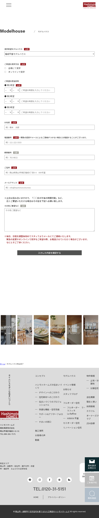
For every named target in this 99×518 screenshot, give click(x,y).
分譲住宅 (94, 388)
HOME (36, 497)
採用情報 (90, 406)
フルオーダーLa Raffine (76, 410)
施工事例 (39, 430)
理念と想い (91, 401)
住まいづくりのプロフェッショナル (50, 403)
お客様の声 (40, 435)
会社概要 (90, 397)
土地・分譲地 (94, 382)
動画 (37, 439)
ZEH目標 (90, 423)
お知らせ (67, 389)
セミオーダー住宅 (71, 422)
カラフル (90, 410)
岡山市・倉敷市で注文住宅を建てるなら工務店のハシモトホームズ (42, 511)
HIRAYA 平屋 (73, 418)
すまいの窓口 (45, 421)
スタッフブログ (70, 393)
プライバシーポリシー (57, 497)
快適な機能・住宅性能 (49, 409)
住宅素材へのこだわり (49, 397)
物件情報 (90, 375)
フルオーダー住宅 (71, 402)
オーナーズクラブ (92, 417)
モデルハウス (69, 375)
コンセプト (40, 375)
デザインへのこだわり (49, 392)
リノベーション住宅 (72, 427)
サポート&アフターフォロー (51, 415)
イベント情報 (69, 384)
